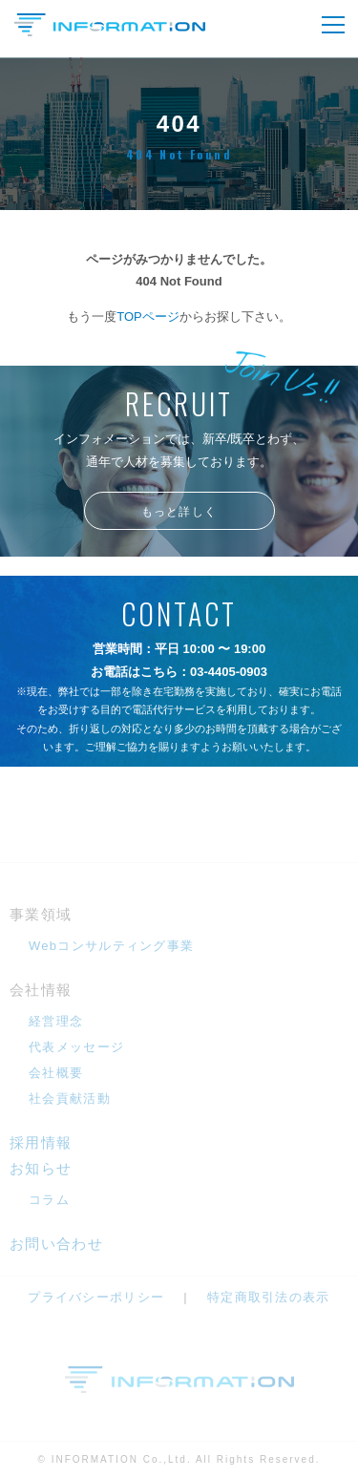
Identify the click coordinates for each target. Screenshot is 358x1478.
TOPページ (147, 316)
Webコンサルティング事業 (111, 946)
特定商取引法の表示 (268, 1297)
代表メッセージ (76, 1047)
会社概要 (56, 1073)
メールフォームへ (179, 818)
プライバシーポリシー (96, 1297)
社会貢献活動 (70, 1098)
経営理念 (56, 1021)
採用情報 (41, 1142)
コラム (49, 1200)
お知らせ (41, 1168)
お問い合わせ (56, 1243)
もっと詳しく (179, 511)
